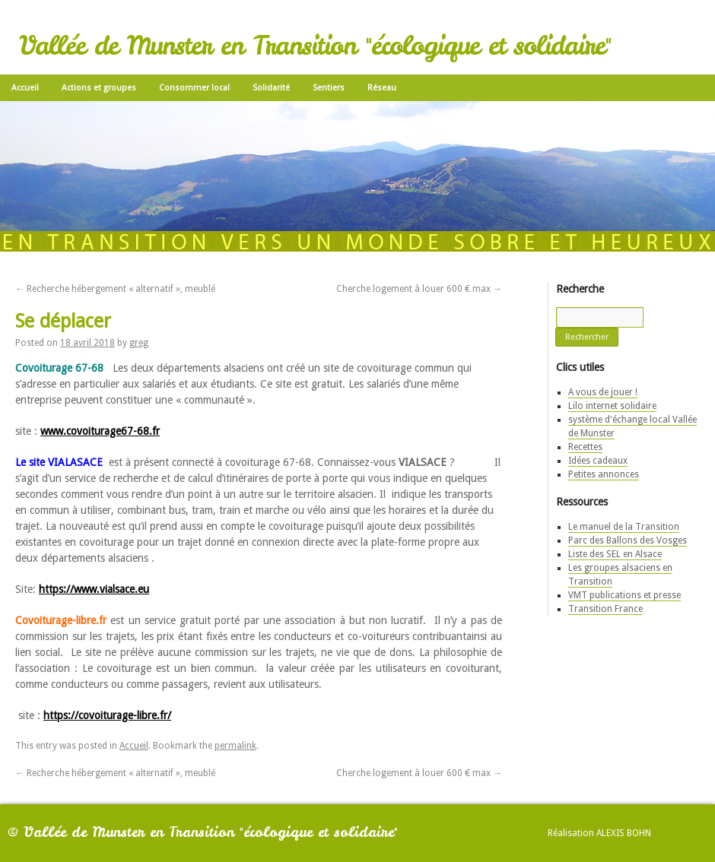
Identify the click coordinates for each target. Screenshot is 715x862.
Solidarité (271, 88)
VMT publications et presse (624, 595)
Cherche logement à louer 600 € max (419, 289)
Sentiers (329, 88)
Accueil (25, 88)
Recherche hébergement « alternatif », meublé (115, 289)
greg (138, 343)
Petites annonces (603, 474)
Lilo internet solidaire (612, 406)
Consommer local (194, 88)
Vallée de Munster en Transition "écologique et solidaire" (315, 45)
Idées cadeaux (598, 460)
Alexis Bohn (623, 833)
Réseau (381, 88)
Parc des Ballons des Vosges (627, 540)
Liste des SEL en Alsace (615, 554)
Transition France (605, 609)
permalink (235, 745)
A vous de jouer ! (602, 392)
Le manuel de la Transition (623, 526)
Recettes (585, 447)
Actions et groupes (99, 88)
